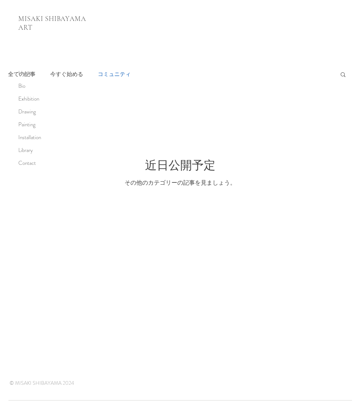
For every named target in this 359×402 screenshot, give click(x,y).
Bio (21, 86)
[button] (343, 75)
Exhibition (28, 99)
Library (25, 150)
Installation (29, 137)
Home (25, 73)
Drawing (27, 112)
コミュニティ (114, 74)
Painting (27, 124)
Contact (27, 163)
